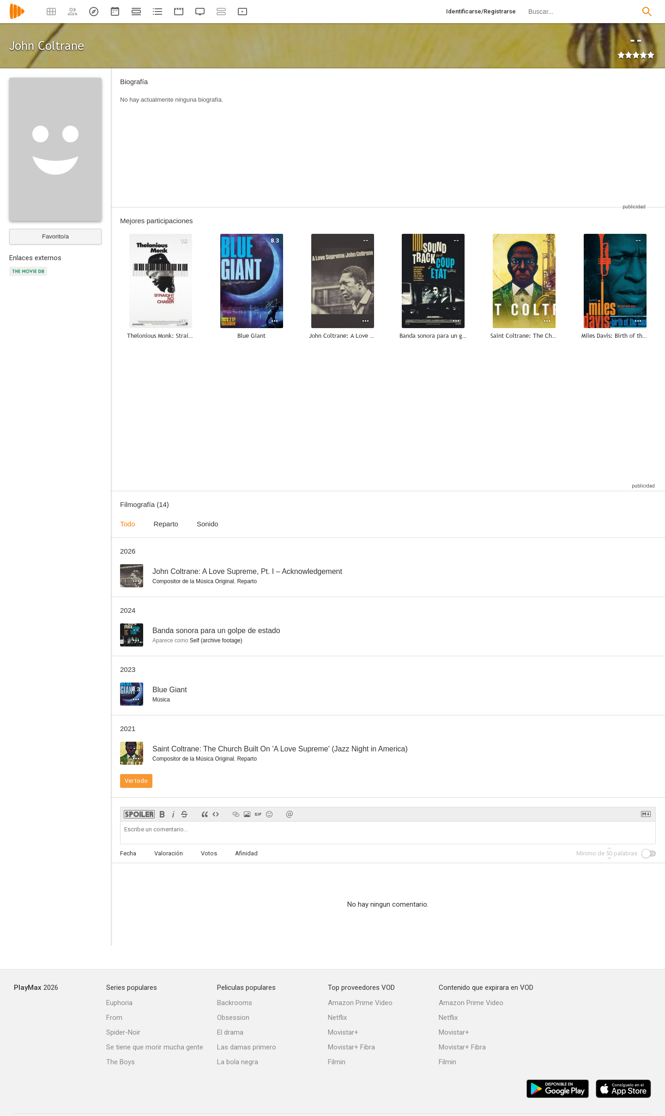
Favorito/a (55, 236)
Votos (209, 853)
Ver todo (136, 780)
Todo (127, 524)
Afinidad (246, 853)
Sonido (207, 524)
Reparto (166, 524)
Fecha (128, 853)
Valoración (168, 853)
